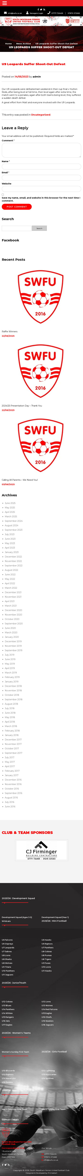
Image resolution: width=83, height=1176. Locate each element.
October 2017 (12, 748)
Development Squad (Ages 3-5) (17, 917)
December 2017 (13, 739)
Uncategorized (40, 114)
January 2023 (12, 552)
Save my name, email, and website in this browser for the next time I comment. (41, 199)
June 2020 (10, 628)
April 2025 (10, 512)
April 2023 (10, 547)
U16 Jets (6, 1021)
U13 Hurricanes (49, 1074)
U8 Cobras (47, 951)
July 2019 (9, 655)
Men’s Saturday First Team (14, 1109)
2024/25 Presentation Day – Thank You (22, 405)
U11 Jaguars (7, 975)
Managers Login (34, 13)
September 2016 (13, 793)
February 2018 (12, 730)
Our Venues (47, 1148)
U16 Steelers (47, 1021)
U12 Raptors (7, 1074)
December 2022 (13, 556)
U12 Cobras (7, 1001)
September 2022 (13, 565)
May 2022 (10, 579)
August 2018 (11, 704)
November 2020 (13, 614)
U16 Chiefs (47, 1017)
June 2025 (10, 503)
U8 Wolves (7, 963)
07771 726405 (55, 13)
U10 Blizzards (8, 1071)
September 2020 (14, 623)
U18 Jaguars (48, 1025)
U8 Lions (6, 955)
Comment (8, 140)
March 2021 (11, 605)
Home (8, 43)
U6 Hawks (46, 940)
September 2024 (14, 521)
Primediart (52, 1173)
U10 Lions (46, 967)
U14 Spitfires (48, 1078)
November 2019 (13, 646)
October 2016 (12, 788)
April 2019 (10, 668)
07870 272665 (74, 13)
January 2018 (12, 735)
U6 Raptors (47, 944)
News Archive (23, 43)
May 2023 (10, 543)
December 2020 (13, 610)
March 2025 (11, 516)
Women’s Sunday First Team (15, 1052)
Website (6, 183)
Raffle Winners (9, 331)
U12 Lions (46, 1001)
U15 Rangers (8, 1017)
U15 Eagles (47, 1013)
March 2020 (11, 632)
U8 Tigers (46, 959)
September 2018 (13, 699)
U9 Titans (6, 967)
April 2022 (10, 583)
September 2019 (13, 650)
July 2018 (10, 708)
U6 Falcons (7, 940)
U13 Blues (6, 1005)
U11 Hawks (47, 971)
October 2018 (12, 695)
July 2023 (10, 534)
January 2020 (12, 637)
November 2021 (13, 597)
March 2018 (11, 726)
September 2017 (13, 753)
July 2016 (9, 802)
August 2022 (11, 570)
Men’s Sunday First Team (53, 1109)
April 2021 (10, 601)
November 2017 (13, 744)
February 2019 (12, 677)
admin (37, 76)
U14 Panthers (8, 1009)
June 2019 (10, 659)
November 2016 (13, 784)
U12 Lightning (48, 1071)
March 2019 (11, 672)
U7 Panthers (47, 948)
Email (5, 172)
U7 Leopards (8, 948)
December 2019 (13, 641)
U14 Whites (7, 1013)
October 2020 (12, 619)
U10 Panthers (8, 971)
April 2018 (10, 721)
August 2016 (11, 797)
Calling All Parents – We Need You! (20, 480)
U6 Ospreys (7, 944)
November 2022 (13, 561)
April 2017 (10, 766)
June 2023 (10, 539)
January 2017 (11, 775)
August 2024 (11, 525)
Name (6, 161)
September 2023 (13, 530)
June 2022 (10, 574)
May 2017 (10, 762)
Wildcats (6, 921)
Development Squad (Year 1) (55, 917)
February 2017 (12, 771)
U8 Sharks (7, 959)
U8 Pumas (47, 955)
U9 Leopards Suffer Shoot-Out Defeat (56, 43)
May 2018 (10, 717)
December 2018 (13, 686)
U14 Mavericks (9, 1078)
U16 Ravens (7, 1082)
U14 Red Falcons (49, 1009)
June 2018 (10, 713)
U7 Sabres (7, 951)
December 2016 (13, 779)
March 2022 (11, 588)
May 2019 (10, 663)
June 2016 (10, 806)
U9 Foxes (46, 963)
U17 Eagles (7, 1025)
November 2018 (13, 690)
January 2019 (11, 681)
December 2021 (13, 592)
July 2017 (9, 757)
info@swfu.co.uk (13, 13)
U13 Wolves (47, 1005)
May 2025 (10, 507)
